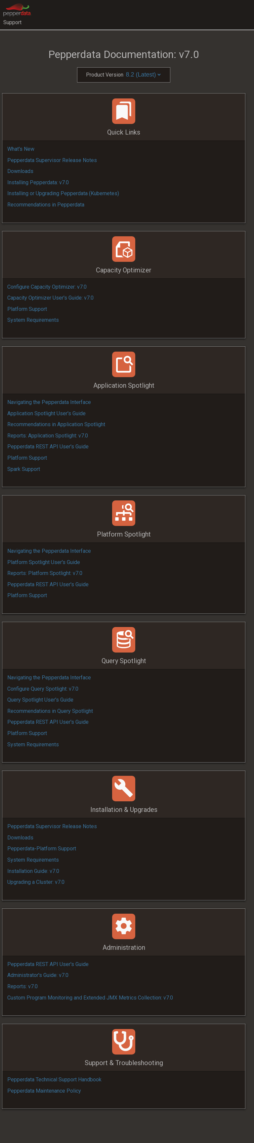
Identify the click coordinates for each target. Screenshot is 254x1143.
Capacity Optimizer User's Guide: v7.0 (50, 298)
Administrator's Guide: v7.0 (37, 975)
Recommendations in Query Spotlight (50, 711)
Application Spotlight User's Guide (46, 413)
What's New (20, 149)
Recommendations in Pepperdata (45, 204)
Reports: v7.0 (22, 986)
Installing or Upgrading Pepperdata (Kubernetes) (63, 193)
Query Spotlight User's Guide (40, 700)
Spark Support (23, 469)
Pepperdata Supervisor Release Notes (52, 160)
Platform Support (27, 309)
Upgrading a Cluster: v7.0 (35, 882)
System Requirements (33, 320)
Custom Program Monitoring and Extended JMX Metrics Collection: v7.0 (90, 998)
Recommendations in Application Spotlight (56, 424)
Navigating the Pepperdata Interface (49, 402)
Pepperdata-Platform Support (41, 848)
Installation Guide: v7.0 (33, 871)
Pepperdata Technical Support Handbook (54, 1079)
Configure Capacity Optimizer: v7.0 (47, 287)
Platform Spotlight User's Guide (43, 562)
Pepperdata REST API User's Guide (48, 446)
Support (12, 22)
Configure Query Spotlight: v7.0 (42, 689)
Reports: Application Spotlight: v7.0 (47, 435)
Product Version (124, 75)
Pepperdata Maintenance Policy (44, 1091)
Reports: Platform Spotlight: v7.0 (44, 573)
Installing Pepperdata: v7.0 (38, 182)
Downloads (20, 171)
